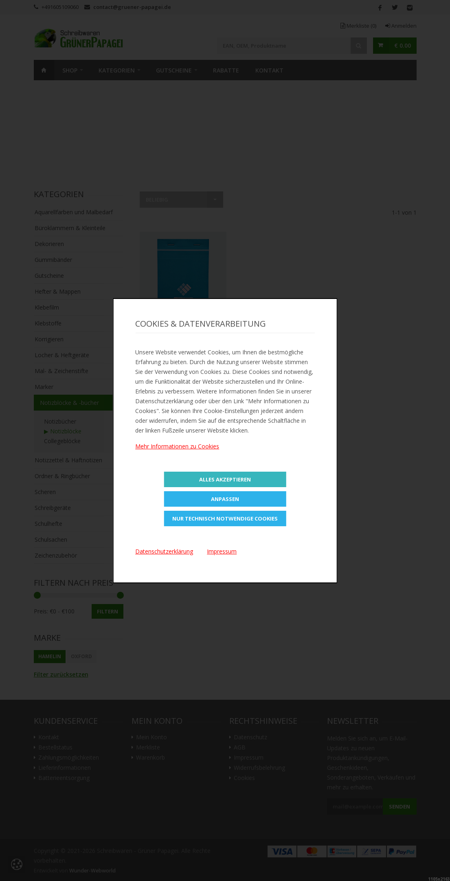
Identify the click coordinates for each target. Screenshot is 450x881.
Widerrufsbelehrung (259, 767)
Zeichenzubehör (56, 555)
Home (44, 70)
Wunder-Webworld (92, 870)
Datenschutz (250, 737)
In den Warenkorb (183, 327)
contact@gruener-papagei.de (132, 7)
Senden (399, 806)
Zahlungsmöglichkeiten (68, 757)
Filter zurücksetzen (61, 674)
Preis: (41, 611)
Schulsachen (51, 539)
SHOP (69, 70)
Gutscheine (174, 70)
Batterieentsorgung (64, 778)
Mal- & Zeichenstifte (61, 371)
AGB (240, 747)
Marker (44, 387)
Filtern (107, 611)
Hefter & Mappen (58, 291)
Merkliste (358, 25)
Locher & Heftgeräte (62, 355)
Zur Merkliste (183, 348)
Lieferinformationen (64, 767)
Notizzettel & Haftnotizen (68, 460)
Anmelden (401, 25)
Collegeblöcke (62, 441)
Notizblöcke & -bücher (69, 402)
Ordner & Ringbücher (62, 476)
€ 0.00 (402, 45)
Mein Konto (151, 737)
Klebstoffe (48, 323)
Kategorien (117, 70)
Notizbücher (60, 421)
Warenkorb (150, 757)
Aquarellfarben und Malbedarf (74, 212)
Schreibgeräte (53, 508)
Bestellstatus (55, 747)
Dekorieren (49, 244)
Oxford (81, 656)
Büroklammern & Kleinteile (70, 228)
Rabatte (226, 70)
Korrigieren (49, 339)
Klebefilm (47, 307)
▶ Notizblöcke (62, 431)
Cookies (244, 778)
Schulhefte (48, 523)
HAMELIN (49, 656)
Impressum (248, 757)
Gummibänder (53, 260)
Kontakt (269, 70)
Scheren (45, 492)
